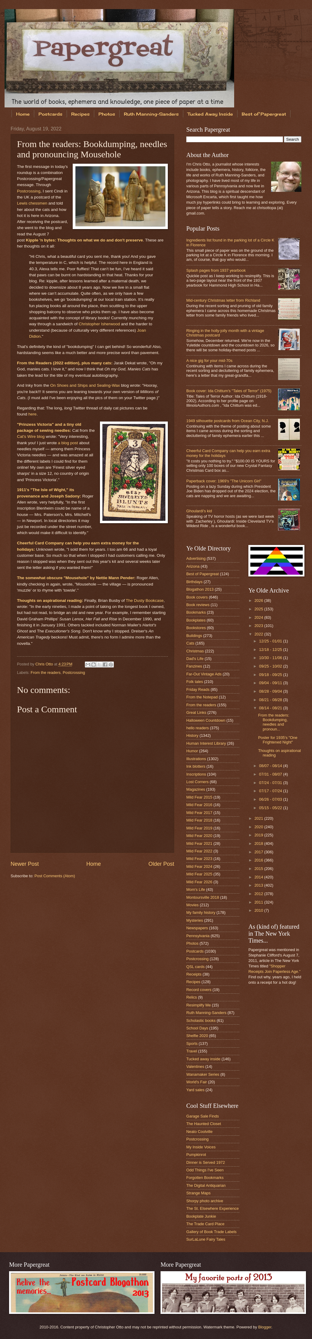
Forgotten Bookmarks (205, 1177)
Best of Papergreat (202, 574)
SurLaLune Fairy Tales (205, 1239)
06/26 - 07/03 (271, 799)
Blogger (264, 1327)
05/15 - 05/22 (271, 808)
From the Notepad (202, 697)
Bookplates (196, 620)
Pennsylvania (198, 936)
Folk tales (194, 681)
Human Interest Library (206, 743)
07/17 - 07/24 (271, 791)
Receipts (193, 974)
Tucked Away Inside (210, 114)
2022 (259, 634)
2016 (259, 860)
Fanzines (194, 666)
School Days (197, 1028)
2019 (259, 835)
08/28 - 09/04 (271, 691)
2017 (259, 852)
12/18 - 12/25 (271, 649)
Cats (190, 643)
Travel (191, 1051)
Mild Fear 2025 (199, 874)
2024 (259, 617)
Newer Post (25, 864)
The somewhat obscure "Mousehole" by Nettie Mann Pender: (76, 578)
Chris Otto (44, 664)
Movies (192, 905)
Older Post (161, 864)
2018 (259, 843)
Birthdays (194, 581)
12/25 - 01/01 (271, 641)
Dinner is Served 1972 (205, 1162)
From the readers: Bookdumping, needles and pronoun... (273, 722)
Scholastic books (201, 1020)
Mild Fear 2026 (199, 882)
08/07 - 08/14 (271, 765)
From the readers (46, 672)
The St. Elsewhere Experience (212, 1208)
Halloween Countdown (205, 720)
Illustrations (196, 758)
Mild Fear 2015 (199, 797)
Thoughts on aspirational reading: (50, 600)
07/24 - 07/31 (271, 782)
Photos (106, 114)
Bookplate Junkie (201, 1216)
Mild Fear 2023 (199, 858)
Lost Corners (197, 781)
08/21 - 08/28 (271, 699)
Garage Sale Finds (202, 1116)
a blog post (68, 443)
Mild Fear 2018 (199, 820)
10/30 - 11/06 (271, 657)
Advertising (196, 558)
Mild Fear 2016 (199, 804)
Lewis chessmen (32, 203)
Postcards (50, 114)
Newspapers (197, 928)
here (32, 414)
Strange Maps (198, 1193)
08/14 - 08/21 (271, 708)
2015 (259, 868)
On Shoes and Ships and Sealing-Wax (85, 385)
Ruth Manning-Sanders (151, 114)
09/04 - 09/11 (271, 683)
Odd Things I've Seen (205, 1170)
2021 (259, 818)
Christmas (195, 651)
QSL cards (195, 966)
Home (23, 114)
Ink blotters (195, 766)
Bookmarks (196, 612)
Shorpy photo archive (204, 1201)
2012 (259, 893)
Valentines (195, 1066)
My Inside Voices (201, 1147)
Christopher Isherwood (99, 324)
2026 (259, 600)
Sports (191, 1043)
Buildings (194, 635)
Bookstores (196, 627)
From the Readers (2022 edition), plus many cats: (64, 363)
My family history (200, 912)
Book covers (197, 597)
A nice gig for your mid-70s (209, 360)
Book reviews (198, 604)
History (192, 735)
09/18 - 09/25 (271, 674)
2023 (259, 625)
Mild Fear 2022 (199, 851)
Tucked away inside (203, 1059)
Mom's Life (195, 889)
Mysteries (194, 920)
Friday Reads (198, 689)
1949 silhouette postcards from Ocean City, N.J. (227, 420)
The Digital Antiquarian (206, 1185)
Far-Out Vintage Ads (203, 674)
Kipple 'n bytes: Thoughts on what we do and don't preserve (84, 240)
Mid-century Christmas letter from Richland (223, 300)
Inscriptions (196, 774)
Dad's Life (195, 658)
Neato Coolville (199, 1131)
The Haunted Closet (203, 1123)
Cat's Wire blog (31, 436)
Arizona (193, 566)
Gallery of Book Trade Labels (211, 1231)
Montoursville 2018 (202, 897)
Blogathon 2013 (200, 589)
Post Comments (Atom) (55, 876)
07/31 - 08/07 (271, 774)
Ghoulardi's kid (199, 511)
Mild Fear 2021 (199, 843)
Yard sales (195, 1090)
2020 (259, 827)
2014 (259, 877)
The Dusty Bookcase (145, 600)
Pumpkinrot (196, 1154)
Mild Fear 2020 (199, 835)
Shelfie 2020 (197, 1035)
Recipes (80, 114)
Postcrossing (28, 191)
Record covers (198, 989)
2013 (259, 885)
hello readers (197, 728)
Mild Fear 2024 (199, 866)
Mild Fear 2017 (199, 812)
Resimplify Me (198, 1005)
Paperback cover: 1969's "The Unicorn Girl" (223, 481)
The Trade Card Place (205, 1224)
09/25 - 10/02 (271, 666)
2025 (259, 609)
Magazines (195, 789)
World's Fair (196, 1082)
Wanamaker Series (202, 1074)
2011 (259, 902)
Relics (191, 997)
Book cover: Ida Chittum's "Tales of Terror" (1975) (228, 391)
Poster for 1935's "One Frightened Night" (277, 739)
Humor (192, 751)
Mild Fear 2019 (199, 828)
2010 (259, 910)
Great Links (196, 712)
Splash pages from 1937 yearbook (216, 270)
